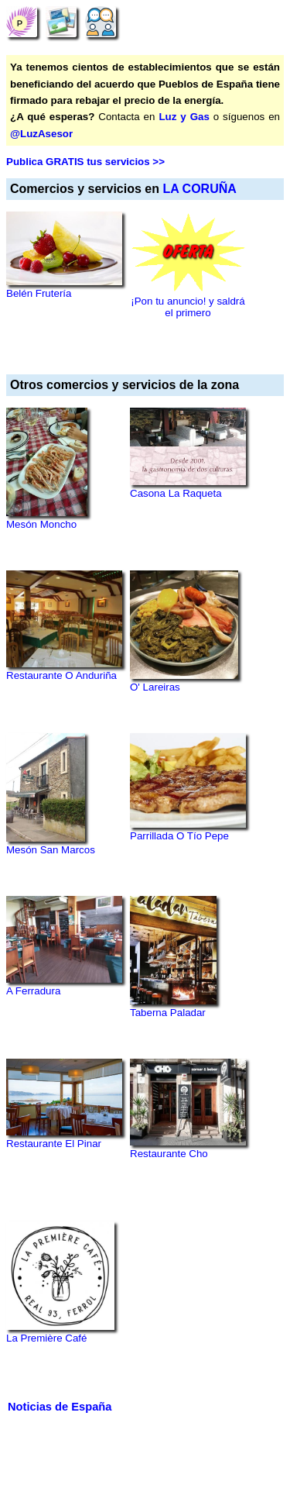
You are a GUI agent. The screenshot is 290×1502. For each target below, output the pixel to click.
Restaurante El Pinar (53, 1143)
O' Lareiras (155, 687)
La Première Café (46, 1338)
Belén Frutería (38, 293)
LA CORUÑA (199, 188)
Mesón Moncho (41, 524)
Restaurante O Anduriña (61, 675)
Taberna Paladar (168, 1012)
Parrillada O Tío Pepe (179, 836)
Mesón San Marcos (50, 850)
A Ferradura (33, 991)
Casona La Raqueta (176, 493)
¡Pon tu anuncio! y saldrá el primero (187, 307)
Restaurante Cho (169, 1153)
